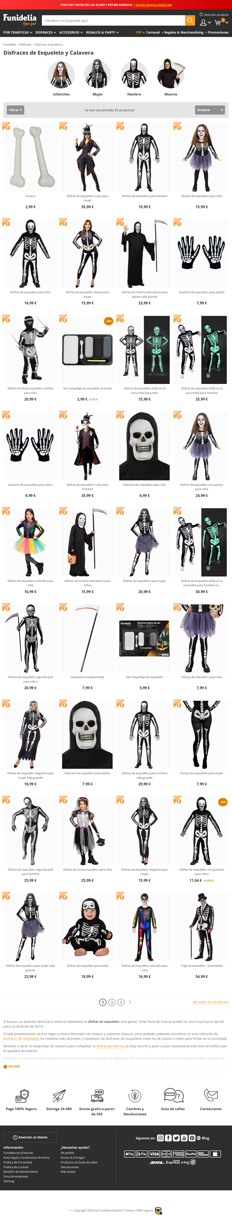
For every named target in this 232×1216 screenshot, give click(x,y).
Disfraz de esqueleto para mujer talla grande (30, 968)
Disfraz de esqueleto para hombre (144, 196)
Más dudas (68, 1172)
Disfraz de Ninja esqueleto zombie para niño (30, 390)
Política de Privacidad (17, 1162)
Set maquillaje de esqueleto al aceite (87, 388)
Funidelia (9, 44)
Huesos (30, 196)
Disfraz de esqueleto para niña (201, 196)
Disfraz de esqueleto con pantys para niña (201, 487)
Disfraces (44, 32)
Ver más (14, 1067)
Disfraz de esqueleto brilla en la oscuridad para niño (144, 390)
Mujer (98, 94)
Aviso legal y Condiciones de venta (26, 1157)
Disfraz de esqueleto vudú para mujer (87, 198)
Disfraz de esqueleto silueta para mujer (87, 294)
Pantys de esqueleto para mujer (201, 773)
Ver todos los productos (211, 1002)
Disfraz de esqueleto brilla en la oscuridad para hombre (201, 390)
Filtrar (14, 110)
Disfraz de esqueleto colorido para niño (144, 968)
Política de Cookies (16, 1167)
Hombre (134, 94)
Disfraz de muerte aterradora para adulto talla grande (144, 294)
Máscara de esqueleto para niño (144, 485)
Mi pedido (67, 1153)
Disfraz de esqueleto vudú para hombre (87, 487)
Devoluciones (70, 1167)
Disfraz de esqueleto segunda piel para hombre (30, 871)
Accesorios (69, 32)
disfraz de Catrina (110, 1046)
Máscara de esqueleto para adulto (87, 773)
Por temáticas (16, 32)
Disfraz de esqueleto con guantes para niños (201, 871)
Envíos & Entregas (73, 1157)
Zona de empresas (15, 1176)
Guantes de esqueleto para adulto (202, 292)
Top (138, 32)
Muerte (170, 94)
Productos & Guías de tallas (79, 1162)
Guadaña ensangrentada (87, 677)
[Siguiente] (130, 1002)
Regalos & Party (100, 32)
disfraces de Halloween (21, 1038)
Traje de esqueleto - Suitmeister (202, 966)
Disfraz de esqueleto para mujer (144, 581)
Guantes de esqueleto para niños (30, 485)
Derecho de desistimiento (20, 1172)
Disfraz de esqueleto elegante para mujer (144, 871)
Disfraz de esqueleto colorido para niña (30, 583)
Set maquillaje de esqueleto (144, 677)
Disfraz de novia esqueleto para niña (87, 869)
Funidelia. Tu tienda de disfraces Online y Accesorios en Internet (19, 20)
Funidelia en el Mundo (18, 1153)
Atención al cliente (30, 1137)
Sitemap (8, 1181)
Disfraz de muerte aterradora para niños (87, 583)
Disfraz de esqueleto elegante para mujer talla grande (30, 775)
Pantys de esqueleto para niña (201, 677)
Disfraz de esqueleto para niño (30, 292)
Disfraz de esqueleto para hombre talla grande (144, 775)
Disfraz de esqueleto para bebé (87, 966)
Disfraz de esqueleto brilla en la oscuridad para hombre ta (201, 583)
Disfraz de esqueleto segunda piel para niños (30, 679)
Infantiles (61, 94)
